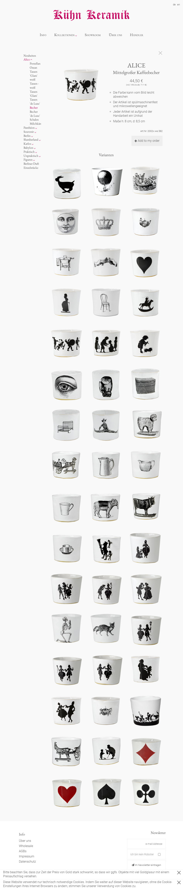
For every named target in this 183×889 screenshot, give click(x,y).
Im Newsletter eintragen (146, 865)
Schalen (34, 119)
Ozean (33, 67)
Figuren (28, 160)
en (178, 4)
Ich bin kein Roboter (142, 854)
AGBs (22, 851)
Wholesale (26, 846)
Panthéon (29, 128)
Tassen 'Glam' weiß (33, 76)
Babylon (28, 148)
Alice (27, 59)
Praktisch (29, 152)
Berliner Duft (31, 164)
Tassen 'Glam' (33, 94)
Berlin (27, 136)
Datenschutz (27, 861)
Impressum (26, 856)
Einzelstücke (31, 168)
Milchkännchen (39, 124)
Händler (136, 34)
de (174, 4)
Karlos (27, 144)
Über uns (115, 34)
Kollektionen (64, 34)
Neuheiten (30, 56)
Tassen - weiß (34, 85)
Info (43, 34)
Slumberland (31, 140)
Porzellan (35, 63)
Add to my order (147, 141)
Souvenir (29, 132)
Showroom (93, 34)
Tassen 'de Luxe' (35, 101)
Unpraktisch (31, 156)
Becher (34, 108)
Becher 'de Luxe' (35, 114)
